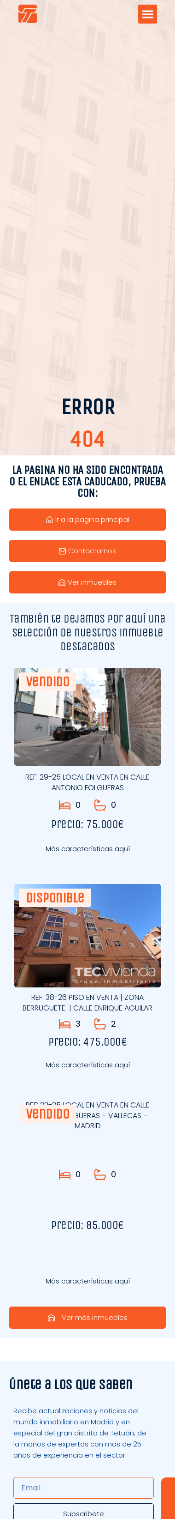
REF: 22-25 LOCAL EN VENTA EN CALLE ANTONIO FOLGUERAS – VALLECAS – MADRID (88, 1115)
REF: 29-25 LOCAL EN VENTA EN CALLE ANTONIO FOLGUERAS (87, 782)
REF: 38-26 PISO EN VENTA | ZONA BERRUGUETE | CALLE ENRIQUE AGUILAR (87, 1002)
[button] (147, 14)
